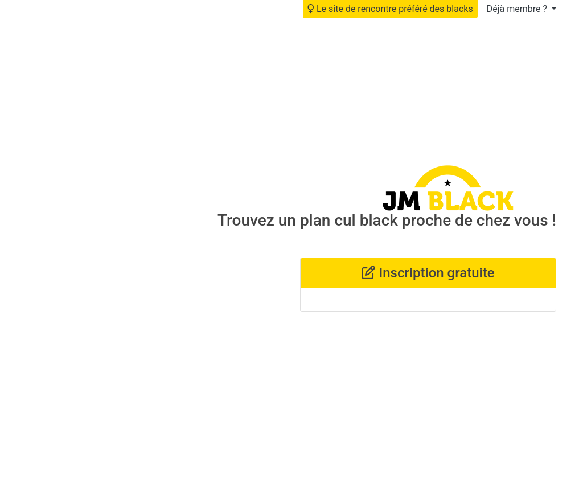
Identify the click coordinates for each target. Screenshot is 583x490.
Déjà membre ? (518, 8)
